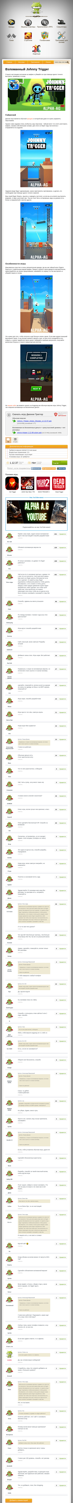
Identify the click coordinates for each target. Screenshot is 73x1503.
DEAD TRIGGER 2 (44, 492)
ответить (20, 538)
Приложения (35, 62)
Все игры (21, 62)
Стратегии (28, 36)
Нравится (62, 534)
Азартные (36, 50)
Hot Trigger (12, 492)
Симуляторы (62, 23)
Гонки (11, 36)
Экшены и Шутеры (28, 23)
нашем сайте (12, 405)
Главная (9, 62)
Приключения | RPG (45, 23)
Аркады (11, 23)
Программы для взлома (61, 37)
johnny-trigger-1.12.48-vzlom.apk (29, 433)
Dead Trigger (59, 492)
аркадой (30, 119)
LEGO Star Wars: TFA (28, 492)
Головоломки (45, 36)
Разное (48, 62)
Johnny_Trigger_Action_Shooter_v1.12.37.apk (34, 421)
